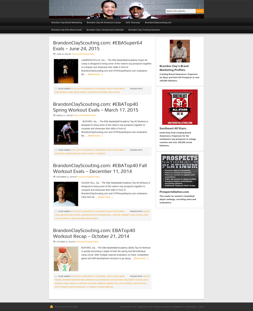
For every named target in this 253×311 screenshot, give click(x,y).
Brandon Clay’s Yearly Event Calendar (105, 29)
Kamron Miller (73, 154)
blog (73, 89)
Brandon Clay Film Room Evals (66, 29)
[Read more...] (95, 74)
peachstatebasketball (83, 54)
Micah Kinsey (80, 92)
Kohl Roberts (126, 283)
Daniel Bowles (70, 283)
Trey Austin (114, 92)
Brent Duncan (135, 280)
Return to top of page (66, 307)
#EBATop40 (60, 154)
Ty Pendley (100, 154)
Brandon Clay (92, 280)
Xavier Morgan (105, 287)
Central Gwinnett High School (128, 215)
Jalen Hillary (78, 218)
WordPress (190, 307)
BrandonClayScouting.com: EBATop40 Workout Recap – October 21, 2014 (94, 233)
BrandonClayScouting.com (158, 22)
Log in (201, 307)
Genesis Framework (173, 307)
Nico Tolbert (61, 287)
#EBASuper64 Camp (64, 92)
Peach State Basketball (88, 9)
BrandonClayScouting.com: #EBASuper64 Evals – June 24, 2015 (97, 45)
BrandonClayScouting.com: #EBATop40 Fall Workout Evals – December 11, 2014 (100, 168)
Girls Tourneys (133, 22)
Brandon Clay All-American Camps (104, 22)
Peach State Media (115, 89)
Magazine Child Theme (149, 307)
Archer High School (71, 215)
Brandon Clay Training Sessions (144, 29)
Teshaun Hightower (97, 92)
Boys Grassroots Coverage (91, 89)
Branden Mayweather (73, 280)
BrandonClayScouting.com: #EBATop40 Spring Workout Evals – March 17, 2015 (95, 107)
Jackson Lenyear (87, 283)
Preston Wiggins (77, 287)
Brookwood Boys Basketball (96, 215)
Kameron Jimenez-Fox (107, 283)
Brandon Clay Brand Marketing (66, 22)
